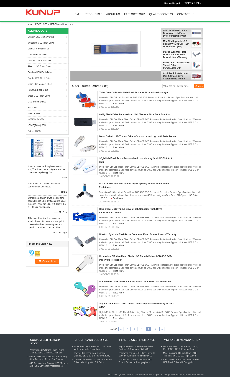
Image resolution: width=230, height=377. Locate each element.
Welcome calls (193, 3)
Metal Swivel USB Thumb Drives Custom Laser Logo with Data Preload (138, 136)
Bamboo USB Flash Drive (40, 72)
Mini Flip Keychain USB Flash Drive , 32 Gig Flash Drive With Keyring (176, 44)
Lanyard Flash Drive (37, 54)
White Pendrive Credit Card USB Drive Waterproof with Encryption (92, 347)
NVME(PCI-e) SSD (37, 125)
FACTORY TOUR (134, 14)
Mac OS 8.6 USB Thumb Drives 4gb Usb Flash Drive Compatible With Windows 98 (175, 33)
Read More (118, 103)
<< (121, 329)
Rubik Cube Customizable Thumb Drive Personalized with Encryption (176, 65)
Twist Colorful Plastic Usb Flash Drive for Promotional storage (133, 92)
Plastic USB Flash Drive (39, 66)
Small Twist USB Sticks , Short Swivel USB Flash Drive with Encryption (181, 361)
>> (162, 329)
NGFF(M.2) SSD (36, 119)
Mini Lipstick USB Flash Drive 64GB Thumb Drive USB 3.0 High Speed (180, 354)
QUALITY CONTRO (161, 14)
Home (77, 14)
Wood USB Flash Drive (39, 96)
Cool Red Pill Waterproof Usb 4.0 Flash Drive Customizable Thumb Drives (175, 76)
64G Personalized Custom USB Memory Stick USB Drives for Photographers (48, 364)
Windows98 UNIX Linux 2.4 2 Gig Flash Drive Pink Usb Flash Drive (135, 281)
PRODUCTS (92, 14)
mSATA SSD (34, 113)
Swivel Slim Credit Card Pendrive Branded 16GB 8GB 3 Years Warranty (92, 354)
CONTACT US (185, 14)
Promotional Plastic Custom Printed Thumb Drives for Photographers (135, 361)
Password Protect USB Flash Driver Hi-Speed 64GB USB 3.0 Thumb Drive (137, 354)
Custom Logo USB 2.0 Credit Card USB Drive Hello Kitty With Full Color (93, 361)
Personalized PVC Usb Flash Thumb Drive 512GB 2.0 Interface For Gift (46, 351)
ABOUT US (113, 14)
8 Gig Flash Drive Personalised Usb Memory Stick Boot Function (134, 114)
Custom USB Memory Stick (41, 37)
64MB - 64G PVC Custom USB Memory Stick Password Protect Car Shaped (48, 358)
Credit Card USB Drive (38, 48)
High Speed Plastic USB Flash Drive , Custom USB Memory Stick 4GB (136, 347)
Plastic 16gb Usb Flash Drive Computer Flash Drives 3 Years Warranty (175, 55)
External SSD (34, 131)
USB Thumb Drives (59, 24)
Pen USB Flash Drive (38, 90)
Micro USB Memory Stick (40, 84)
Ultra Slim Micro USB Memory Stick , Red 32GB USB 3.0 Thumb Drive (180, 347)
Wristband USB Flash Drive (41, 43)
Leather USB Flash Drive (40, 60)
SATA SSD (33, 107)
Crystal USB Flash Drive (39, 78)
